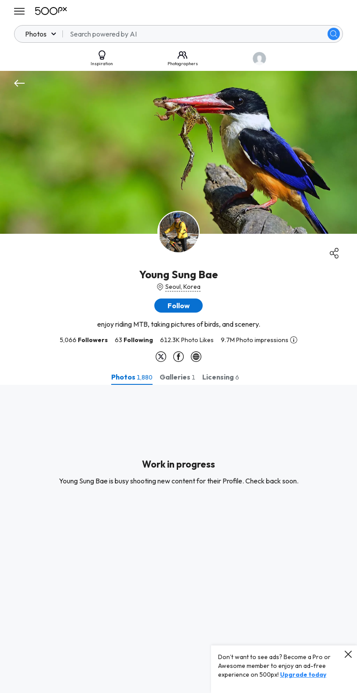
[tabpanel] (178, 539)
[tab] (132, 377)
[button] (178, 306)
